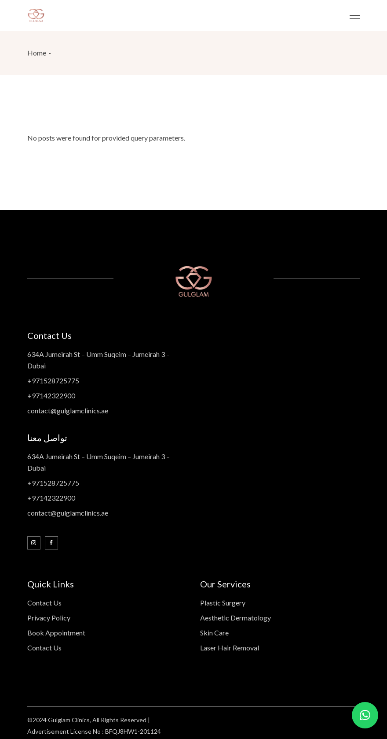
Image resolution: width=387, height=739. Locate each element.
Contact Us (44, 602)
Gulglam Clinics (69, 720)
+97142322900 (51, 395)
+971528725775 (53, 380)
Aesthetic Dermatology (235, 617)
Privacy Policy (48, 617)
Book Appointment (56, 632)
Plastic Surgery (222, 602)
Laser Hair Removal (229, 647)
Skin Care (214, 632)
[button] (365, 715)
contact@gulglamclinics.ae (67, 410)
